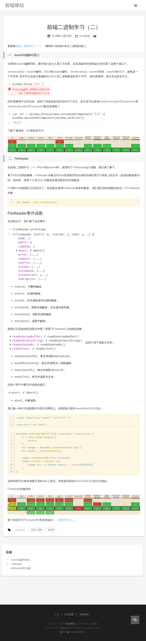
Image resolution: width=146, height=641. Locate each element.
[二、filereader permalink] (2, 158)
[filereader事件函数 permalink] (6, 213)
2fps (95, 623)
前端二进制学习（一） (29, 46)
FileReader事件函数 (21, 568)
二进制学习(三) (64, 520)
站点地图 (69, 614)
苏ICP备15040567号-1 (73, 632)
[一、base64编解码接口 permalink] (2, 55)
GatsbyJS (65, 628)
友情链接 (84, 614)
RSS (57, 614)
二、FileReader (14, 564)
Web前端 (84, 36)
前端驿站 (71, 623)
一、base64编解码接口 (18, 559)
